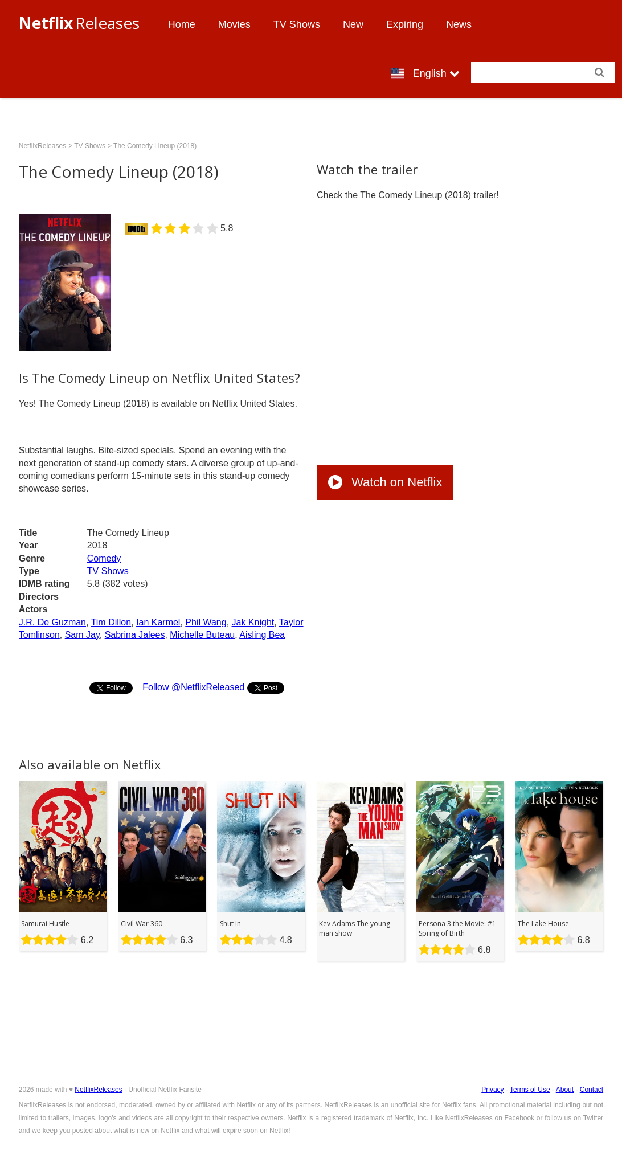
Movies (234, 24)
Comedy (104, 558)
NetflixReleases (42, 146)
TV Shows (296, 24)
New (353, 24)
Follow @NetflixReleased (193, 687)
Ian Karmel (158, 622)
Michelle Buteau (202, 635)
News (459, 24)
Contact (591, 1090)
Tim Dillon (111, 622)
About (565, 1090)
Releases (79, 23)
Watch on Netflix (385, 482)
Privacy (492, 1090)
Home (181, 24)
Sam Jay (82, 635)
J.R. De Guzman (52, 622)
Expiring (404, 24)
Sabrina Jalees (135, 635)
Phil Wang (205, 622)
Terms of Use (530, 1090)
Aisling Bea (262, 635)
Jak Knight (253, 622)
